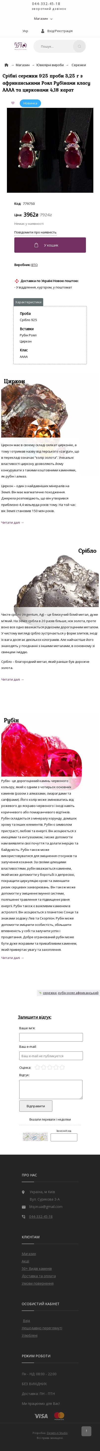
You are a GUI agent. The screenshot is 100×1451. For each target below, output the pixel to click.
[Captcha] (64, 1137)
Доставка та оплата (39, 1276)
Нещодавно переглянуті (42, 1328)
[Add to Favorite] (14, 103)
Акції (25, 1261)
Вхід (26, 1320)
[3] (50, 1067)
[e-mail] (51, 1055)
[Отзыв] (51, 1037)
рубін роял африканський (78, 993)
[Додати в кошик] (50, 245)
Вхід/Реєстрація (60, 31)
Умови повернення (38, 1283)
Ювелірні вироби (50, 65)
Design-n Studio (57, 1433)
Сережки (79, 65)
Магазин (41, 18)
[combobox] (60, 46)
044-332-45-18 (46, 3)
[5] (62, 1067)
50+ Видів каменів (37, 1268)
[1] (37, 1067)
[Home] (6, 65)
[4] (56, 1067)
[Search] (79, 46)
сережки (50, 993)
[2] (43, 1067)
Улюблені (30, 1335)
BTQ (34, 265)
